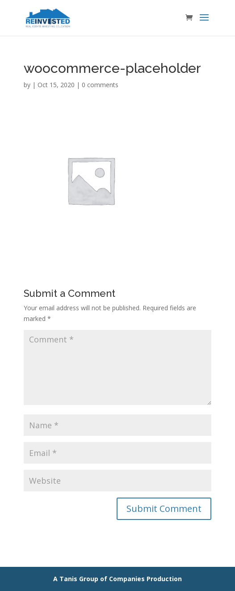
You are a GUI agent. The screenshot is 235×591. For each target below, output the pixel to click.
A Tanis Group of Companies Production (117, 578)
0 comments (100, 84)
